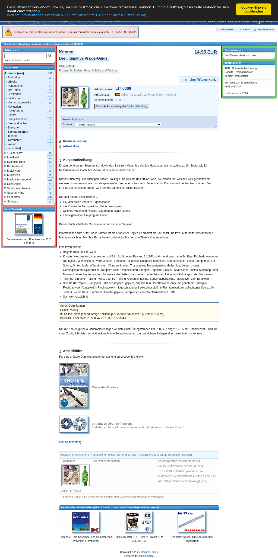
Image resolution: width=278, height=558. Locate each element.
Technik (11, 135)
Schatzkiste (12, 183)
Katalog (23, 44)
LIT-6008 (77, 44)
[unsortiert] (13, 148)
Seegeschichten (16, 119)
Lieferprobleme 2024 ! (236, 93)
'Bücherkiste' (13, 152)
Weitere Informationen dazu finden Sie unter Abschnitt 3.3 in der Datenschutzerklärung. (77, 15)
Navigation (13, 106)
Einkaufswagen (233, 50)
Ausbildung (13, 77)
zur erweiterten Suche (17, 60)
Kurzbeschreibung (75, 141)
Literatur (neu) (39, 44)
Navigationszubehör (18, 179)
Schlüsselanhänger (17, 188)
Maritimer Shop (149, 552)
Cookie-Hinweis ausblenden (253, 9)
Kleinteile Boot (14, 161)
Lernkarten (13, 94)
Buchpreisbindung (137, 106)
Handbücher (14, 85)
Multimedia (12, 174)
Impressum (241, 75)
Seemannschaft (60, 44)
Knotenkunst (13, 166)
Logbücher (13, 98)
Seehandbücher (16, 123)
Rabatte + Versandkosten (238, 72)
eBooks (11, 81)
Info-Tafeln (13, 89)
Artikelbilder (71, 146)
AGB (227, 68)
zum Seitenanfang (70, 442)
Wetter (10, 144)
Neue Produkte (13, 209)
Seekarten (12, 127)
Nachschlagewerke (18, 102)
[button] (227, 29)
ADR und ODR (232, 86)
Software (11, 201)
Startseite (10, 44)
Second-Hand (14, 192)
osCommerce (146, 556)
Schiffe (10, 114)
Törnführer (13, 139)
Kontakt (228, 75)
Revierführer (14, 110)
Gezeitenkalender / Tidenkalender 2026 (29, 239)
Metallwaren (13, 170)
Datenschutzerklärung (244, 68)
